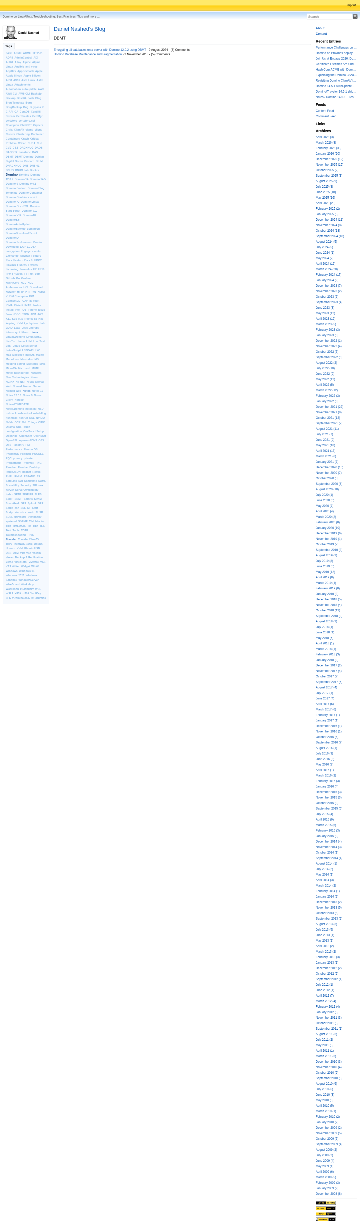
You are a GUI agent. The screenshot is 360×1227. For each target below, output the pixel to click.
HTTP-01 (31, 291)
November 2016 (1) (329, 731)
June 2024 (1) (325, 252)
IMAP (27, 305)
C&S (15, 147)
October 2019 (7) (327, 544)
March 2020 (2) (326, 517)
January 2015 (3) (327, 836)
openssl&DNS (28, 440)
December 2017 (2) (329, 665)
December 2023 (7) (329, 285)
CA (16, 111)
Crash (25, 138)
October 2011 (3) (327, 1023)
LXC (37, 350)
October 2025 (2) (327, 170)
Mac (8, 354)
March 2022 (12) (327, 390)
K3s (14, 318)
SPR (41, 503)
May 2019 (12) (325, 572)
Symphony (35, 516)
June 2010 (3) (325, 1094)
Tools (16, 530)
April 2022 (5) (325, 384)
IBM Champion (18, 296)
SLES (38, 494)
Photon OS (31, 449)
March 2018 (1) (326, 649)
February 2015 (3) (328, 830)
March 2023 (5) (326, 324)
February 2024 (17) (329, 274)
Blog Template (15, 102)
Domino (12, 174)
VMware (33, 561)
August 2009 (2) (326, 1149)
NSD (41, 408)
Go (18, 278)
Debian (39, 156)
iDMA (9, 305)
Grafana (26, 278)
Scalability (12, 485)
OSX (41, 440)
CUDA (32, 143)
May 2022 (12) (325, 379)
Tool (8, 530)
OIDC (41, 422)
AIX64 (9, 62)
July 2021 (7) (324, 434)
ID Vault (35, 300)
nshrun (23, 417)
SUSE (39, 512)
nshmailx (12, 417)
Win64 (35, 566)
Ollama (10, 426)
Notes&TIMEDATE (17, 404)
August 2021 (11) (327, 429)
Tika (8, 525)
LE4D (9, 327)
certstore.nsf (27, 120)
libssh (25, 332)
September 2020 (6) (329, 484)
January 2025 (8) (327, 214)
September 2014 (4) (329, 858)
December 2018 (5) (329, 599)
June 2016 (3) (325, 759)
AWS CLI (24, 93)
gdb (37, 273)
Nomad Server (32, 386)
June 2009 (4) (325, 1160)
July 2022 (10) (325, 368)
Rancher (11, 467)
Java (9, 314)
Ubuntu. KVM (14, 548)
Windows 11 (26, 570)
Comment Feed (326, 116)
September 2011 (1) (329, 1028)
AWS (41, 89)
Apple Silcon (14, 75)
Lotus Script (29, 345)
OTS (8, 444)
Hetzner (11, 291)
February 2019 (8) (328, 588)
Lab (42, 323)
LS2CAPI (28, 350)
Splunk (32, 503)
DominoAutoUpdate (18, 224)
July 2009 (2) (324, 1155)
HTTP (20, 291)
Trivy (9, 543)
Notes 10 (37, 390)
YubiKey (35, 593)
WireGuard (13, 584)
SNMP (18, 498)
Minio (9, 372)
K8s (41, 318)
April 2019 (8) (325, 577)
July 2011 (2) (324, 1039)
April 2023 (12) (326, 318)
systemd (11, 521)
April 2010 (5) (325, 1105)
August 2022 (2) (326, 362)
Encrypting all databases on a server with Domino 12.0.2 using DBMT (100, 50)
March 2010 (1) (326, 1111)
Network (36, 372)
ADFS (9, 57)
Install (10, 309)
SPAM (38, 498)
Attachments (22, 84)
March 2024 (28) (327, 269)
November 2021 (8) (329, 412)
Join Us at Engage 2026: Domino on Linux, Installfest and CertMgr (336, 58)
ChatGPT (26, 125)
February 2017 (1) (328, 715)
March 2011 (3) (326, 1056)
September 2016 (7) (329, 742)
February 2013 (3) (328, 957)
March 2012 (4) (326, 1001)
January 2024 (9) (327, 280)
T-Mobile (34, 521)
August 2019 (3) (326, 555)
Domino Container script (21, 197)
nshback (11, 413)
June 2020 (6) (325, 500)
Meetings (32, 363)
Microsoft (24, 368)
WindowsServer (28, 579)
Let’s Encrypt (30, 327)
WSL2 (9, 593)
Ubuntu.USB (32, 548)
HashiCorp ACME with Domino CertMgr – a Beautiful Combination (336, 69)
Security (25, 485)
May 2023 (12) (325, 313)
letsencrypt (13, 332)
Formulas (26, 269)
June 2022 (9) (325, 373)
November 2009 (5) (329, 1133)
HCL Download (33, 287)
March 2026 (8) (326, 142)
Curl (39, 143)
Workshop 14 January (20, 588)
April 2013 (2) (325, 946)
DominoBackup (16, 228)
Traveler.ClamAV (28, 539)
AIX (36, 57)
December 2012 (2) (329, 968)
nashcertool (22, 372)
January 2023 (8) (327, 335)
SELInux (37, 485)
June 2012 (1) (325, 990)
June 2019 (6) (325, 566)
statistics (20, 512)
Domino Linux (30, 201)
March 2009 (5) (326, 1177)
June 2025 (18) (326, 192)
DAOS (38, 147)
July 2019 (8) (324, 561)
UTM (15, 552)
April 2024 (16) (326, 263)
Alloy (17, 62)
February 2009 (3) (328, 1182)
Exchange (12, 255)
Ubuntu (39, 543)
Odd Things (29, 422)
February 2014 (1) (328, 891)
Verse (9, 561)
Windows (12, 570)
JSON (25, 314)
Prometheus (13, 462)
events (36, 251)
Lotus (16, 345)
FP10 (41, 269)
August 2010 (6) (326, 1083)
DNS (25, 165)
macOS (30, 354)
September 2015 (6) (329, 808)
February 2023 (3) (328, 329)
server (10, 489)
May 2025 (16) (325, 197)
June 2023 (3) (325, 307)
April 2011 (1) (325, 1050)
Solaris (28, 498)
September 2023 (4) (329, 302)
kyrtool (34, 323)
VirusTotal (20, 561)
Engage (26, 251)
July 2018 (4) (324, 627)
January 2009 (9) (327, 1188)
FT (25, 273)
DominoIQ (12, 237)
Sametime (30, 480)
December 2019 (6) (329, 533)
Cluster (10, 134)
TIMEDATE (19, 525)
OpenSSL (12, 440)
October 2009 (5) (327, 1138)
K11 (8, 318)
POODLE (38, 453)
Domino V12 (13, 215)
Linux (34, 332)
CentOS (25, 111)
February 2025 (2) (328, 208)
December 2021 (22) (329, 406)
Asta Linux (28, 80)
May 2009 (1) (325, 1166)
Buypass (35, 107)
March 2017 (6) (326, 709)
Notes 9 (27, 395)
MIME (35, 368)
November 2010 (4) (329, 1067)
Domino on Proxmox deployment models (336, 53)
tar (43, 521)
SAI (20, 480)
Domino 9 (12, 183)
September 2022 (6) (329, 357)
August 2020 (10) (327, 489)
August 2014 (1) (326, 863)
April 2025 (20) (326, 203)
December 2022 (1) (329, 340)
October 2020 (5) (327, 478)
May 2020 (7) (325, 506)
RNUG (18, 476)
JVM (33, 314)
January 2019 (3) (327, 594)
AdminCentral (23, 57)
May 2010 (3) (325, 1100)
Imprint (351, 5)
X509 (17, 593)
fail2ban (25, 255)
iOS (24, 309)
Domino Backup (16, 188)
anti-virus (31, 66)
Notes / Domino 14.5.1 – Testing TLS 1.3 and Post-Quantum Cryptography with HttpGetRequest (336, 97)
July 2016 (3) (324, 753)
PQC (9, 458)
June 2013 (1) (325, 935)
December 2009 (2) (329, 1127)
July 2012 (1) (324, 984)
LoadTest (39, 341)
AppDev (11, 71)
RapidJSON (13, 471)
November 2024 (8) (329, 225)
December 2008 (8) (329, 1193)
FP (35, 269)
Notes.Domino (15, 408)
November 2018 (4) (329, 605)
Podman (25, 453)
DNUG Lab (21, 170)
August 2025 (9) (326, 181)
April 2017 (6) (325, 704)
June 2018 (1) (325, 632)
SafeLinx (11, 480)
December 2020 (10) (329, 467)
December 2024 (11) (329, 219)
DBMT (10, 156)
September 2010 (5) (329, 1078)
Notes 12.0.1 (14, 395)
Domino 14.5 (38, 179)
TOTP (24, 530)
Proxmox (28, 462)
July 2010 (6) (324, 1089)
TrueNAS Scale (23, 543)
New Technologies (17, 377)
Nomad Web (13, 390)
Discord (29, 161)
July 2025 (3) (324, 186)
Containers (13, 138)
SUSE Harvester (16, 516)
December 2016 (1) (329, 726)
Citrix (9, 129)
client (38, 129)
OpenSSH (40, 435)
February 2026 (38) (329, 148)
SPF (23, 503)
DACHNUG (27, 147)
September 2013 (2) (329, 918)
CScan (22, 143)
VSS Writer (13, 566)
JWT (40, 314)
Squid (9, 507)
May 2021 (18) (325, 445)
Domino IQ (13, 201)
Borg (29, 102)
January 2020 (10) (328, 528)
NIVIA (30, 381)
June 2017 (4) (325, 698)
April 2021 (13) (326, 451)
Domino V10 (29, 210)
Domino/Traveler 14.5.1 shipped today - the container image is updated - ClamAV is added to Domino (336, 91)
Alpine (26, 62)
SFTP (17, 494)
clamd (29, 129)
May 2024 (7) (325, 258)
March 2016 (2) (326, 775)
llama (21, 341)
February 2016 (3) (328, 781)
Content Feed (325, 111)
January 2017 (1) (327, 720)
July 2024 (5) (324, 247)
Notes (27, 390)
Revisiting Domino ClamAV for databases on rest (336, 80)
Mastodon (26, 359)
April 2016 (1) (325, 770)
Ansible (19, 66)
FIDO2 (38, 260)
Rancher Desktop (29, 467)
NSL (32, 417)
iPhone (32, 309)
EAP (23, 246)
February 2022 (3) (328, 395)
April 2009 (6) (325, 1171)
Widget (25, 566)
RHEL (9, 476)
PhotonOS (12, 453)
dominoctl (33, 228)
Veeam (36, 552)
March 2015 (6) (326, 825)
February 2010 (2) (328, 1116)
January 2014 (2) (327, 896)
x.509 (25, 593)
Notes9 (19, 399)
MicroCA (11, 368)
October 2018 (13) (328, 610)
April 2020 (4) (325, 511)
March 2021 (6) (326, 456)
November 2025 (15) (329, 164)
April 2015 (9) (325, 819)
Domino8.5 (13, 219)
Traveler (11, 539)
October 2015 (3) (327, 803)
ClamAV (19, 129)
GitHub (10, 278)
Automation (13, 89)
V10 (22, 552)
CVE (8, 147)
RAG (39, 462)
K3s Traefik (25, 318)
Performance (14, 449)
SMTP (9, 498)
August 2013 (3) (326, 924)
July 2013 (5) (324, 929)
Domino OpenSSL (17, 206)
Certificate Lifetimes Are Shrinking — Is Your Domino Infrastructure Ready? (336, 64)
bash (31, 98)
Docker (34, 170)
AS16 (16, 80)
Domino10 (29, 215)
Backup (11, 98)
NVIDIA (40, 417)
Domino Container (30, 192)
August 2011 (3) (326, 1034)
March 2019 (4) (326, 583)
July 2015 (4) (324, 814)
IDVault (18, 305)
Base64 (21, 98)
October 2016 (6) (327, 737)
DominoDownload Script (21, 233)
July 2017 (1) (324, 693)
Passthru (18, 444)
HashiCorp (13, 282)
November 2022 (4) (329, 346)
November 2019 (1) (329, 539)
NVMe (9, 422)
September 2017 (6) (329, 682)
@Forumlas (38, 597)
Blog (38, 98)
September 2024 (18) (330, 236)
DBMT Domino (24, 156)
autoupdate (29, 89)
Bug (25, 107)
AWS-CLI (11, 93)
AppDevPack (25, 71)
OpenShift (25, 435)
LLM (29, 341)
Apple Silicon (32, 75)
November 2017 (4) (329, 671)
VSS (43, 561)
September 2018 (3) (329, 616)
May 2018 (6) (325, 638)
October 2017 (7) (327, 676)
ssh (16, 507)
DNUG (10, 170)
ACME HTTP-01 (33, 53)
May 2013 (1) (325, 940)
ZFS (8, 597)
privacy (17, 458)
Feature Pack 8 (23, 260)
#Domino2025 (21, 597)
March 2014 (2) (326, 885)
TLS (42, 525)
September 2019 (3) (329, 550)
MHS (43, 363)
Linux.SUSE (34, 336)
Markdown (12, 359)
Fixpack (11, 264)
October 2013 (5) (327, 913)
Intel (17, 309)
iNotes (36, 305)
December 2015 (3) (329, 792)
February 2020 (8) (328, 522)
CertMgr (37, 116)
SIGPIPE (27, 494)
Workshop (27, 584)
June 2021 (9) (325, 440)
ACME (18, 53)
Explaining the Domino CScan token (336, 75)
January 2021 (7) (327, 462)
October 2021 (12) (328, 418)
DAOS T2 (12, 152)
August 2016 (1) (326, 748)
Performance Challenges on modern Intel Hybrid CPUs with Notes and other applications (336, 47)
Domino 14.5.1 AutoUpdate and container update (336, 86)
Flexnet (22, 264)
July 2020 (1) (324, 495)
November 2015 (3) (329, 797)
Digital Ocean (14, 161)
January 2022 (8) (327, 401)
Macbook (18, 354)
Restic (36, 471)
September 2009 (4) (329, 1144)
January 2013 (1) (327, 962)
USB (9, 552)
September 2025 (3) (329, 175)
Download (12, 246)
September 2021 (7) (329, 423)
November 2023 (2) (329, 291)
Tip (30, 525)
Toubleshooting (16, 534)
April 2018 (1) (325, 643)
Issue (41, 309)
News (34, 377)
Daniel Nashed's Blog (79, 29)
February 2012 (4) (328, 1006)
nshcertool (25, 413)
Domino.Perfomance (19, 242)
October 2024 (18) (328, 230)
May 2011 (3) (325, 1045)
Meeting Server (15, 363)
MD (36, 359)
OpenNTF (12, 435)
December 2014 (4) (329, 841)
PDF (28, 444)
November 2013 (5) (329, 907)
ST (29, 507)
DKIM (39, 161)
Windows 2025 (15, 575)
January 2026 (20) (328, 153)
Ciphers (38, 125)
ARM (9, 80)
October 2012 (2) (327, 973)
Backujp (36, 93)
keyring (10, 323)
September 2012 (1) (329, 979)
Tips (35, 525)
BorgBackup (14, 107)
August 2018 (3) (326, 621)
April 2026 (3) (325, 137)
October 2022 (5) (327, 351)
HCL (23, 282)
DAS (35, 152)
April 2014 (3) (325, 880)
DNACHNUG (14, 165)
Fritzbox (17, 273)
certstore (11, 120)
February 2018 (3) (328, 654)
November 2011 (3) (329, 1017)
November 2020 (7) (329, 473)
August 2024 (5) (326, 241)
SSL (23, 507)
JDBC (16, 314)
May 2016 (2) (325, 764)
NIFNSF (21, 381)
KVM (20, 323)
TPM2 (30, 534)
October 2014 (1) (327, 852)
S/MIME (23, 521)
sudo (31, 512)
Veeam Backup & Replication (24, 557)
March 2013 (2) (326, 951)
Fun (31, 273)
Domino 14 (21, 179)
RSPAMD (29, 476)
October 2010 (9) (327, 1072)
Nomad (17, 386)
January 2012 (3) (327, 1012)
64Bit (9, 53)
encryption (13, 251)
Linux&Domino (15, 336)
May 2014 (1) (325, 874)
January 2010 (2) (327, 1122)
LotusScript (13, 350)
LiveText (11, 341)
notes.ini (31, 408)
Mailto (40, 354)
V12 (28, 552)
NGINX (10, 381)
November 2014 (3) (329, 847)
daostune (25, 152)
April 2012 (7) (325, 995)
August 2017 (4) (326, 687)
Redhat (26, 471)
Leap (17, 327)
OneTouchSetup (33, 431)
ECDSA (31, 246)
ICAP (25, 300)
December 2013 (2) (329, 902)
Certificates (23, 116)
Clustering (23, 134)
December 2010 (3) (329, 1061)
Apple (39, 71)
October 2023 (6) (327, 296)
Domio (37, 242)
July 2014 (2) (324, 869)
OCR (17, 422)
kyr (26, 323)
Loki (8, 345)
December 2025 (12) (329, 159)
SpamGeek (13, 503)
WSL (38, 588)
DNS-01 (34, 165)
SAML (42, 480)
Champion (12, 125)
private (28, 458)
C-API (9, 111)
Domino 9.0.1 (28, 183)
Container (37, 134)
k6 (35, 318)
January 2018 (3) (327, 660)
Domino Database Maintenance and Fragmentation (88, 54)
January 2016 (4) (327, 786)
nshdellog (39, 413)
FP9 (8, 273)
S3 (38, 476)
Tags (8, 46)
